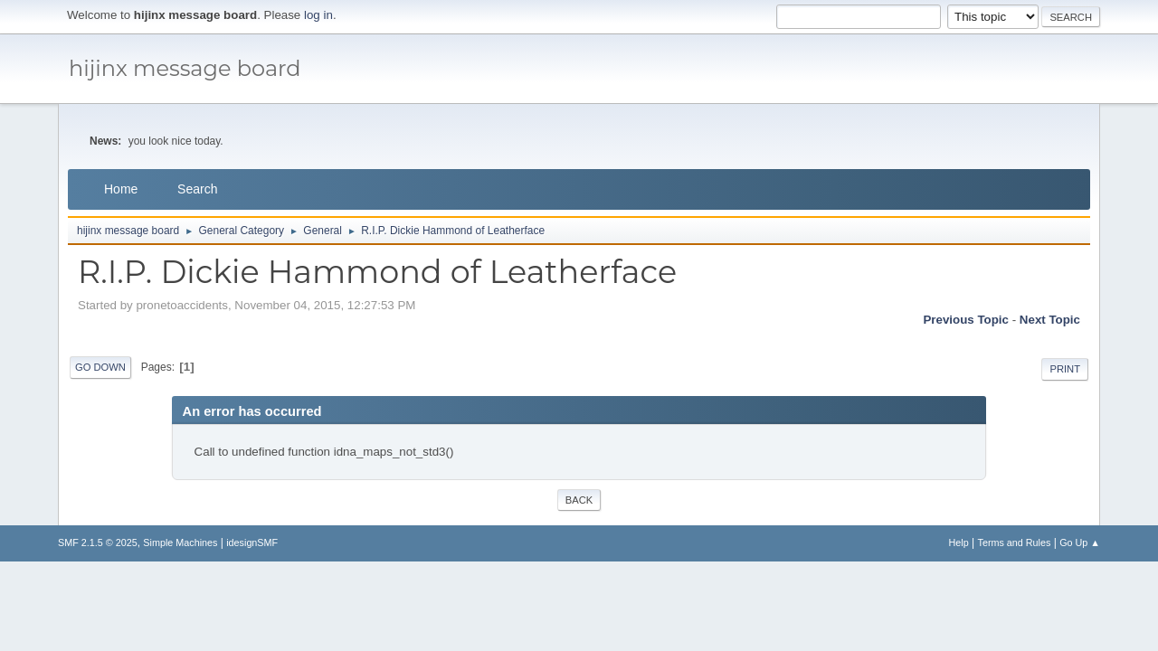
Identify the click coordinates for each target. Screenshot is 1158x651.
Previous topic (966, 319)
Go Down (100, 367)
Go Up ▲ (1079, 542)
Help (959, 542)
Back (579, 500)
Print (1064, 368)
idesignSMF (252, 542)
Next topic (1050, 319)
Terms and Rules (1014, 542)
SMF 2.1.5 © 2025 (98, 542)
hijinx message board (185, 68)
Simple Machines (180, 542)
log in (318, 15)
